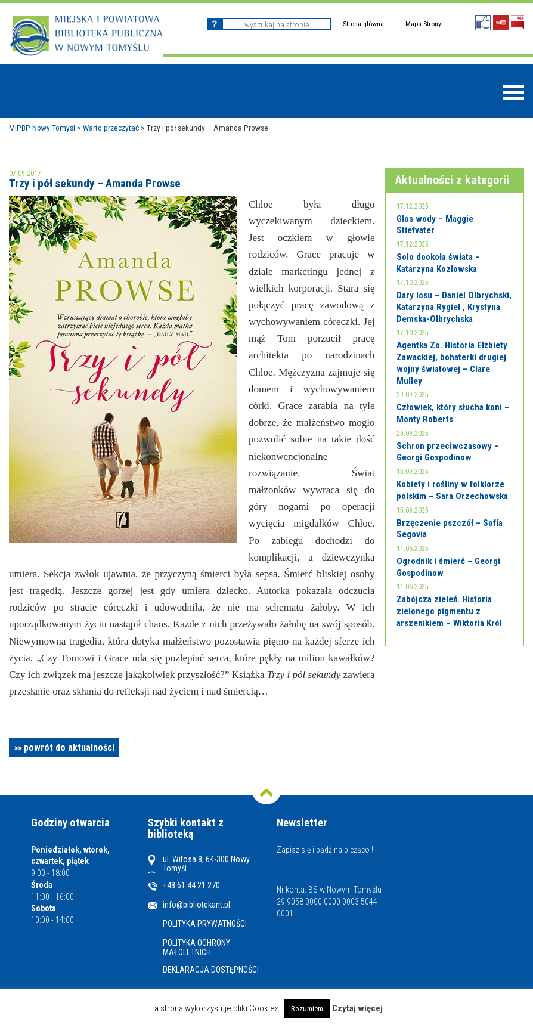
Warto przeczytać (111, 127)
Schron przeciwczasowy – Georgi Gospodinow (447, 452)
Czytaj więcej (357, 1008)
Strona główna (363, 24)
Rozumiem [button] (307, 1008)
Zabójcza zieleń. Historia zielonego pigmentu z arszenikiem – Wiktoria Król (449, 611)
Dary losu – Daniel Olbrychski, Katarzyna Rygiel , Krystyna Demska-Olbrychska (454, 307)
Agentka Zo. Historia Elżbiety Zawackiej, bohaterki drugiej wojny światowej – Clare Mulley (451, 363)
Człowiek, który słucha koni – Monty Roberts (452, 413)
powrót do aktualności (69, 747)
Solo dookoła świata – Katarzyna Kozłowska (438, 263)
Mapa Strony (423, 24)
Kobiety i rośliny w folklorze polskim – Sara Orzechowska (452, 490)
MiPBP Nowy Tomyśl (42, 127)
